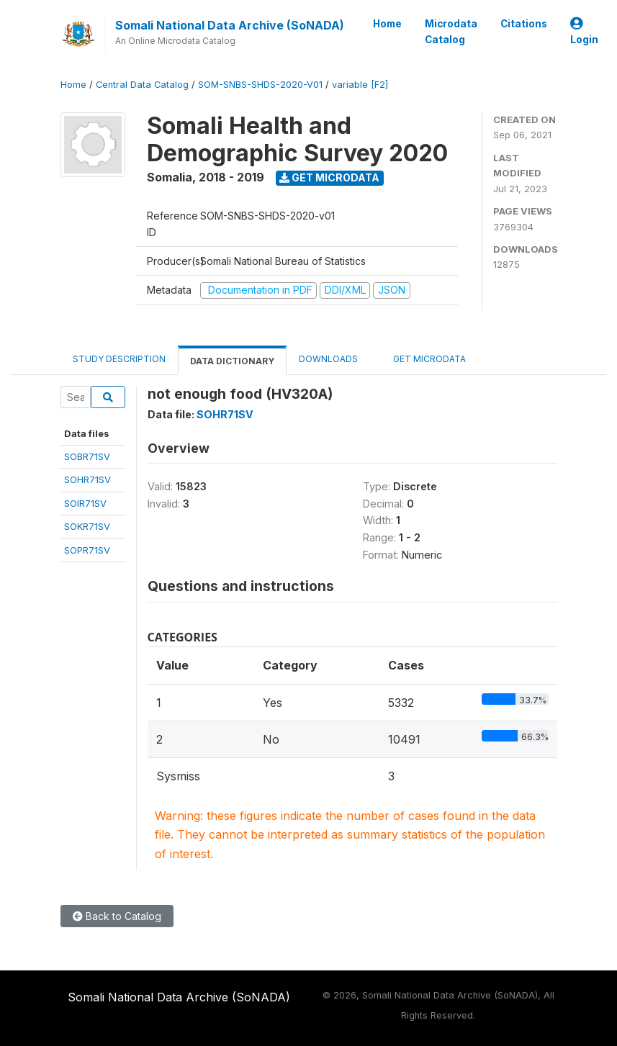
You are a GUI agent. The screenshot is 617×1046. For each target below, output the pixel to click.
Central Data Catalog (142, 84)
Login (584, 32)
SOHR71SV (87, 479)
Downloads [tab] (328, 358)
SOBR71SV (87, 456)
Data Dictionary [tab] (232, 361)
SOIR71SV (85, 503)
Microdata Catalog (451, 31)
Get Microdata (329, 177)
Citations (523, 24)
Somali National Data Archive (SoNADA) (229, 25)
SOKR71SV (87, 526)
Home (387, 24)
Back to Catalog (117, 916)
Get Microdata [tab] (424, 358)
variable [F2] (360, 84)
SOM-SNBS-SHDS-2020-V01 (260, 84)
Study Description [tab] (119, 358)
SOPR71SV (87, 550)
